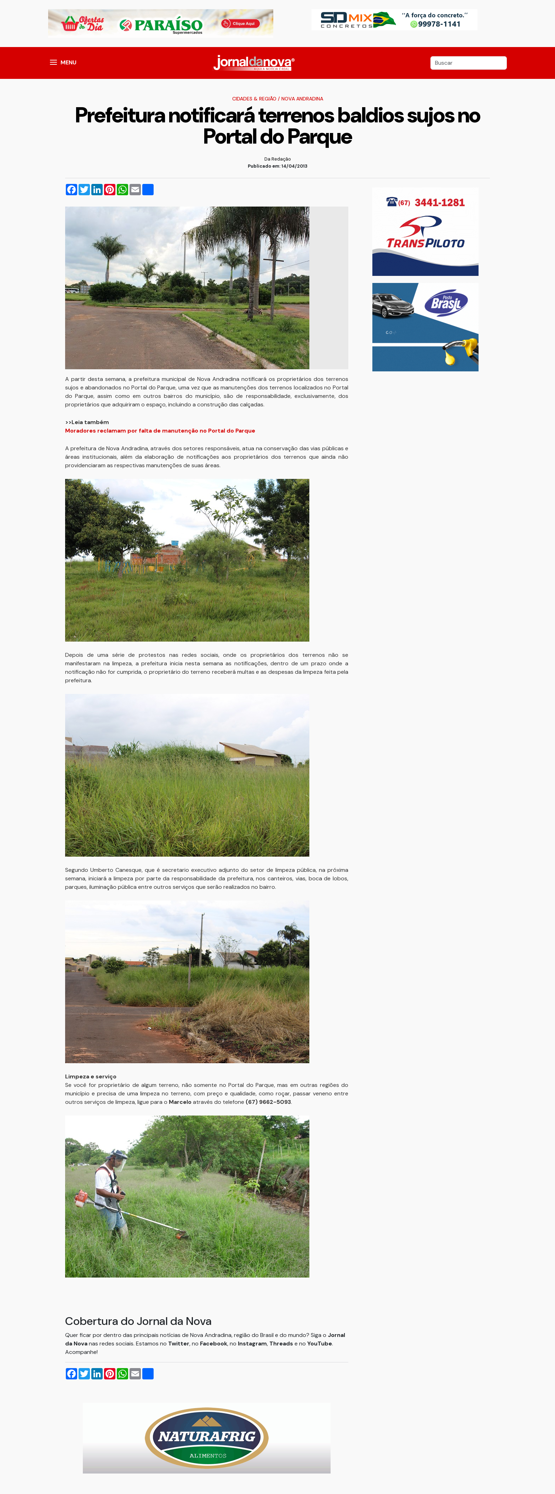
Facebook (213, 1343)
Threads (281, 1343)
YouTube (319, 1343)
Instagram (252, 1343)
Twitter (178, 1343)
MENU (68, 62)
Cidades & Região (254, 98)
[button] (53, 63)
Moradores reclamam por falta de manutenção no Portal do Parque (160, 430)
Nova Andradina (302, 98)
